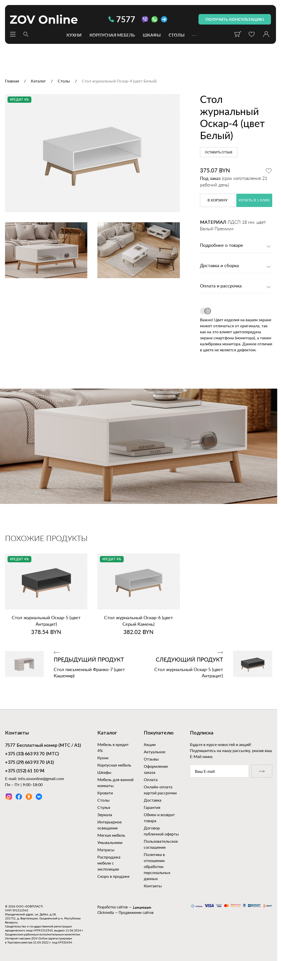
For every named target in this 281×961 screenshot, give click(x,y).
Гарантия (152, 807)
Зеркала (104, 814)
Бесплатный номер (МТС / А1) (43, 745)
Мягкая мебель (111, 835)
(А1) (29, 763)
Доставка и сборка (219, 266)
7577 (121, 19)
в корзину (217, 200)
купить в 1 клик (254, 200)
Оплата (151, 779)
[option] (92, 153)
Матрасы (105, 849)
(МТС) (32, 754)
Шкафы (152, 34)
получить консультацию (234, 19)
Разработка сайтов (112, 907)
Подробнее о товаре (221, 245)
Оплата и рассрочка (221, 286)
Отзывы (151, 759)
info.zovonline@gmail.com (41, 778)
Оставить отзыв (218, 152)
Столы (176, 34)
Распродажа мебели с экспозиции (108, 863)
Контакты (153, 885)
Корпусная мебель (112, 34)
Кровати (105, 792)
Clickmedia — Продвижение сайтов (125, 912)
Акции (150, 744)
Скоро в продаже (113, 876)
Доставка (152, 800)
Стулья (103, 807)
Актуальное (154, 751)
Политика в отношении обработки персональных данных (157, 866)
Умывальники (109, 842)
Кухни (74, 34)
